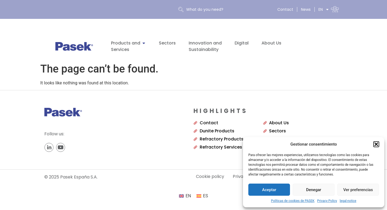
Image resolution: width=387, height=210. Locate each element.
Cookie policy (210, 176)
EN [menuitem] (188, 195)
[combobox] (221, 9)
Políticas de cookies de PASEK (292, 201)
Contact (285, 9)
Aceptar (269, 189)
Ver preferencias (358, 189)
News (306, 9)
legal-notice (348, 201)
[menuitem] (329, 9)
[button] (376, 144)
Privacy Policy (327, 201)
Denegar (313, 189)
